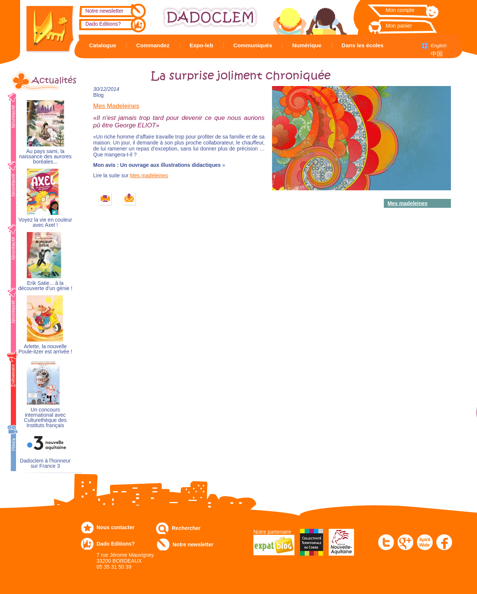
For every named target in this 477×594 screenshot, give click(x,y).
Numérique (306, 45)
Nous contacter (116, 527)
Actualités (54, 80)
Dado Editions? (103, 24)
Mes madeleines (149, 175)
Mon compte (400, 10)
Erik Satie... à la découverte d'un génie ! (45, 285)
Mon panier (399, 26)
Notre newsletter (104, 11)
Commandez (153, 45)
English (439, 45)
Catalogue (102, 45)
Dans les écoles (363, 45)
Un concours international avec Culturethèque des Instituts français (45, 417)
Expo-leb (201, 45)
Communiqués (252, 45)
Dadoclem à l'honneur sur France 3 (45, 463)
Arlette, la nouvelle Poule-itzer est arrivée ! (45, 349)
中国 (437, 54)
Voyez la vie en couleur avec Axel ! (45, 222)
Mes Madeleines (116, 105)
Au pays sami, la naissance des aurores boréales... (45, 157)
